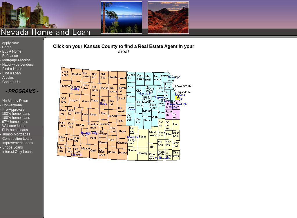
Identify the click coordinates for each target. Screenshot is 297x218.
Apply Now (10, 43)
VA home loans (13, 126)
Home (6, 47)
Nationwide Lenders (17, 64)
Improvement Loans (17, 143)
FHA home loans (15, 130)
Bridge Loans (12, 147)
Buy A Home (11, 51)
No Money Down (15, 101)
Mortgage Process (16, 60)
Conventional (12, 105)
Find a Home (12, 69)
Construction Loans (17, 139)
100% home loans (16, 118)
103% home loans (16, 114)
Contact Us (10, 82)
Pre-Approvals (13, 110)
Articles (8, 78)
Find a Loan (11, 73)
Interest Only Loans (17, 152)
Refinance (10, 56)
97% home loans (15, 122)
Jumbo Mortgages (16, 134)
